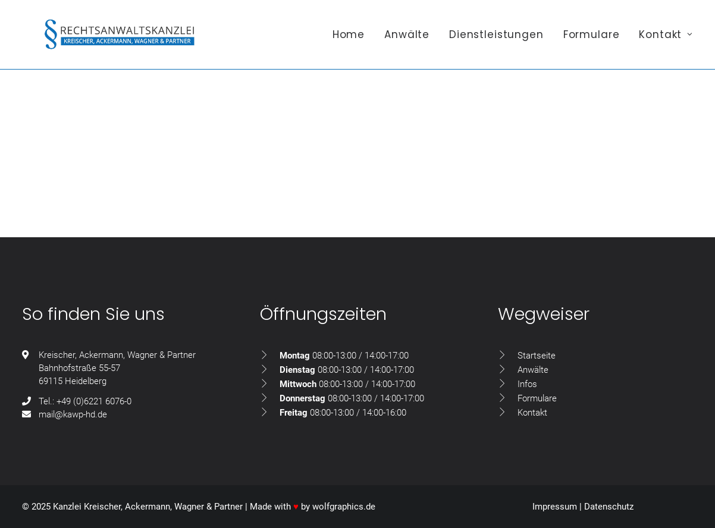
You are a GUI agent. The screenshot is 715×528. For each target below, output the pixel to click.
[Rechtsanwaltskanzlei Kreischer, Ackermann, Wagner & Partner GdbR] (123, 40)
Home (349, 40)
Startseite (537, 355)
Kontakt (666, 40)
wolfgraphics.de (343, 506)
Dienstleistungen (496, 40)
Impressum (554, 506)
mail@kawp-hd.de (73, 414)
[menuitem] (353, 40)
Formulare (591, 40)
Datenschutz (609, 506)
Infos (527, 384)
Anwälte (406, 40)
